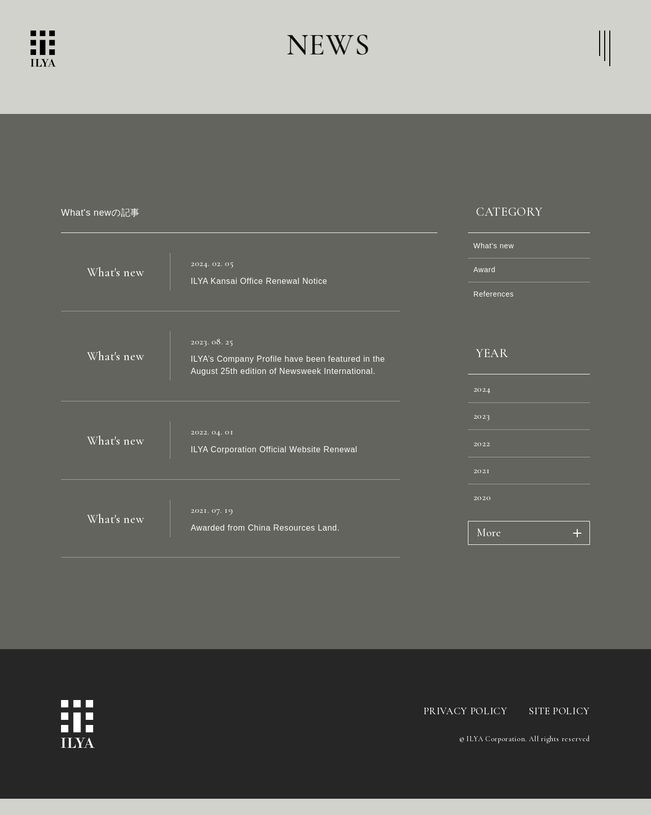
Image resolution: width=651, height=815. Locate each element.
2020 (486, 534)
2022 (485, 470)
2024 (485, 406)
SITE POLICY (559, 748)
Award (488, 277)
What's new (498, 248)
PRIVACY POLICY (465, 748)
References (498, 306)
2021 (485, 502)
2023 (485, 438)
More (489, 571)
